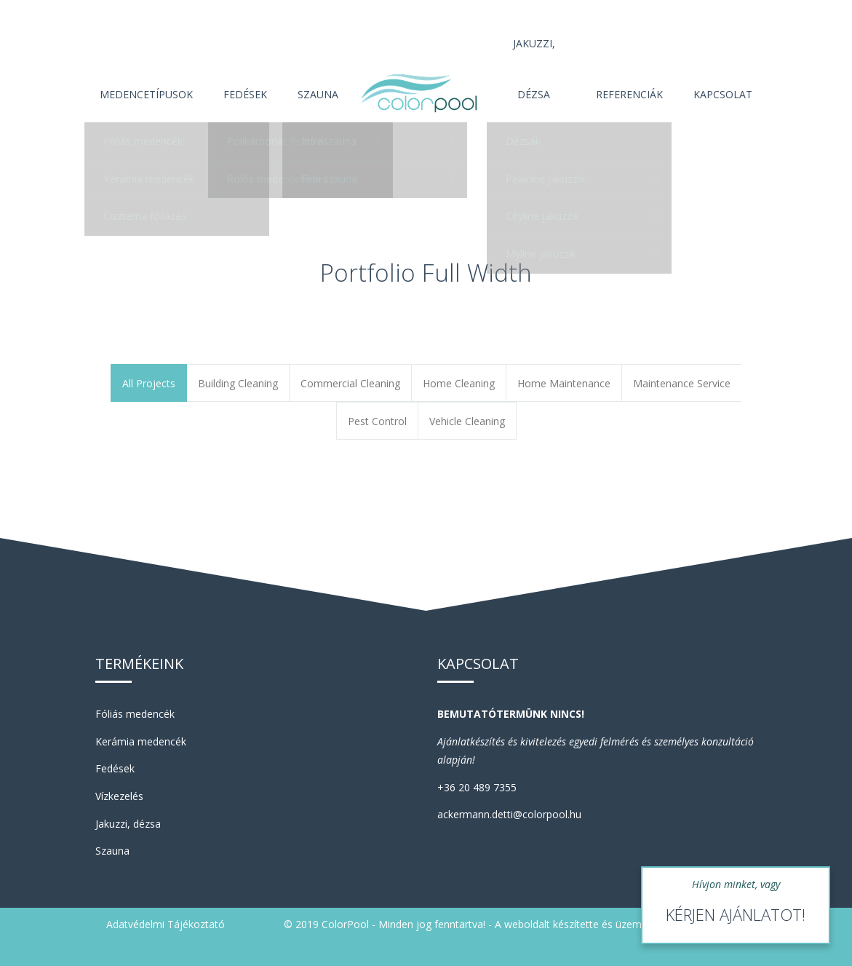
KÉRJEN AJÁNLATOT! (735, 914)
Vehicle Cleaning (467, 421)
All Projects (148, 383)
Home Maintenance (563, 383)
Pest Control (377, 421)
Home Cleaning (459, 383)
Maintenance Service (681, 383)
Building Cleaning (238, 383)
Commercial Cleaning (350, 383)
